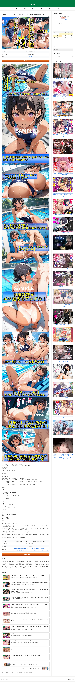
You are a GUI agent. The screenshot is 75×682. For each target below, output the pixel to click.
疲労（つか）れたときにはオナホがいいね (63, 324)
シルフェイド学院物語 (63, 397)
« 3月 (54, 43)
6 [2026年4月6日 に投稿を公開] (54, 35)
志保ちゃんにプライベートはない (63, 232)
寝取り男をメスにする (63, 361)
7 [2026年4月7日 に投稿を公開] (57, 35)
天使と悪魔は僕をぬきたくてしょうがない (63, 214)
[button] (72, 56)
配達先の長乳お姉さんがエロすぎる (63, 78)
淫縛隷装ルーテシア (63, 286)
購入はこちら (27, 60)
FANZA (30, 56)
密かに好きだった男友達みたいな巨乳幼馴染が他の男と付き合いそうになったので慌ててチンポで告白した (63, 195)
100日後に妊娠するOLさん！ (63, 379)
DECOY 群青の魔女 (63, 251)
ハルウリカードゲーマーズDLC (63, 342)
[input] (63, 57)
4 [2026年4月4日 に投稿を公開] (68, 34)
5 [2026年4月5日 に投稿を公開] (71, 34)
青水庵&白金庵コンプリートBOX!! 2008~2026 (63, 116)
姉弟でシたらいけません (63, 268)
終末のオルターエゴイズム (63, 435)
